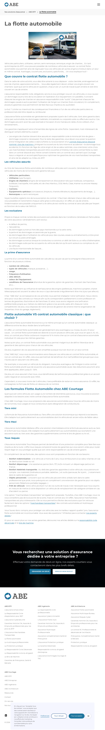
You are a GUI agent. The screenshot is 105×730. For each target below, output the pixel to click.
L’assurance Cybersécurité (15, 620)
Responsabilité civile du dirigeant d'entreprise (51, 651)
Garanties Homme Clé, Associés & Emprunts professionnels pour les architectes (84, 623)
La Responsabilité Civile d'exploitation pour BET (14, 615)
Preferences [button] (45, 716)
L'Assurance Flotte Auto (47, 620)
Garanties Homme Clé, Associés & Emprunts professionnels (51, 625)
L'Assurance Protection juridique (50, 642)
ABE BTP (8, 606)
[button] (98, 4)
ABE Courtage (10, 672)
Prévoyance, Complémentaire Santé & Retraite (85, 637)
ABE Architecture (78, 606)
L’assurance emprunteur (14, 610)
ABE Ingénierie (10, 684)
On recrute (9, 701)
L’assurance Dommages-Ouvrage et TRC (52, 657)
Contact (8, 697)
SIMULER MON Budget (64, 571)
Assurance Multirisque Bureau (83, 613)
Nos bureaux (9, 705)
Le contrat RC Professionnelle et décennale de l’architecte (83, 631)
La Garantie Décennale (47, 646)
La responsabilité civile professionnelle (47, 611)
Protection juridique (79, 642)
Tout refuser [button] (59, 716)
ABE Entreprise (11, 680)
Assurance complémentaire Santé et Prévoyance (52, 637)
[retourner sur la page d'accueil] (11, 4)
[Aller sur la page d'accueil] (52, 596)
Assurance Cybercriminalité (49, 616)
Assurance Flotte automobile (82, 610)
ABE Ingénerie (44, 606)
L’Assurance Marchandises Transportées (15, 634)
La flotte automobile (13, 639)
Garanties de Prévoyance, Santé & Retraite (18, 662)
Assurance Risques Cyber (81, 617)
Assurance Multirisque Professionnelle (46, 631)
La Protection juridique (14, 646)
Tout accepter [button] (76, 716)
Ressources (9, 693)
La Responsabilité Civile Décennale (18, 649)
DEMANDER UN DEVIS (40, 571)
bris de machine (26, 523)
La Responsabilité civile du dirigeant (19, 653)
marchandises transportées (43, 503)
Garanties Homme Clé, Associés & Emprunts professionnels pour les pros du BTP (18, 626)
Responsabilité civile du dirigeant (84, 646)
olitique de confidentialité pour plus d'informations (24, 723)
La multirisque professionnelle (16, 642)
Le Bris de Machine (12, 657)
